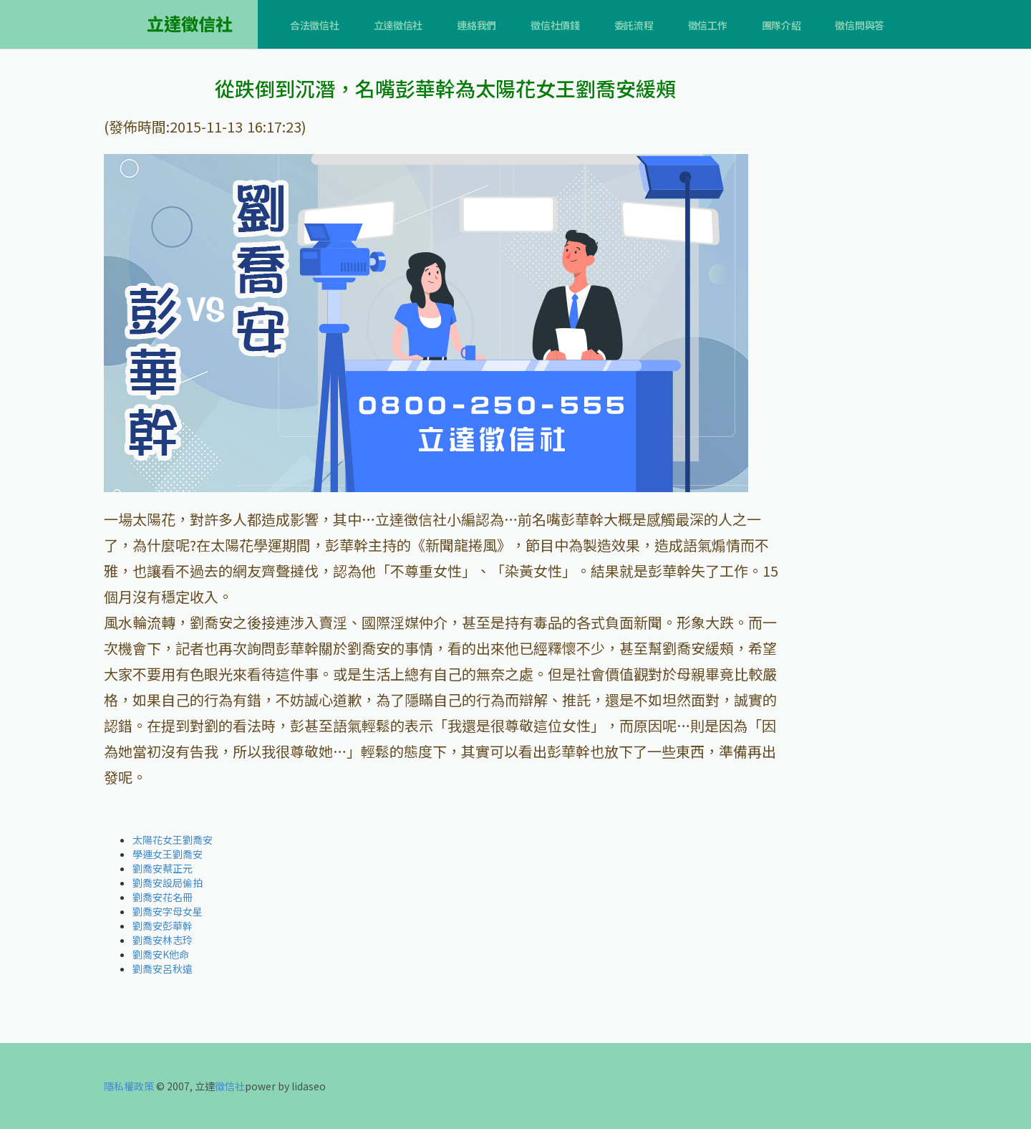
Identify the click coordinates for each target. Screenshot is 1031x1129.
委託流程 (634, 25)
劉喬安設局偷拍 (167, 882)
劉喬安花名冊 (162, 897)
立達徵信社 (398, 25)
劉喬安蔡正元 (162, 868)
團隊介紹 (781, 25)
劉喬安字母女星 (167, 911)
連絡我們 (476, 25)
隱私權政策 (129, 1086)
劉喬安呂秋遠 (162, 968)
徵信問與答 (859, 25)
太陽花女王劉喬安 (172, 839)
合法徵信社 (314, 25)
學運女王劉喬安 (167, 854)
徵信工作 (707, 25)
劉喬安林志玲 (162, 940)
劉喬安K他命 (160, 954)
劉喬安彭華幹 (162, 925)
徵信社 (230, 1086)
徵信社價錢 (555, 25)
